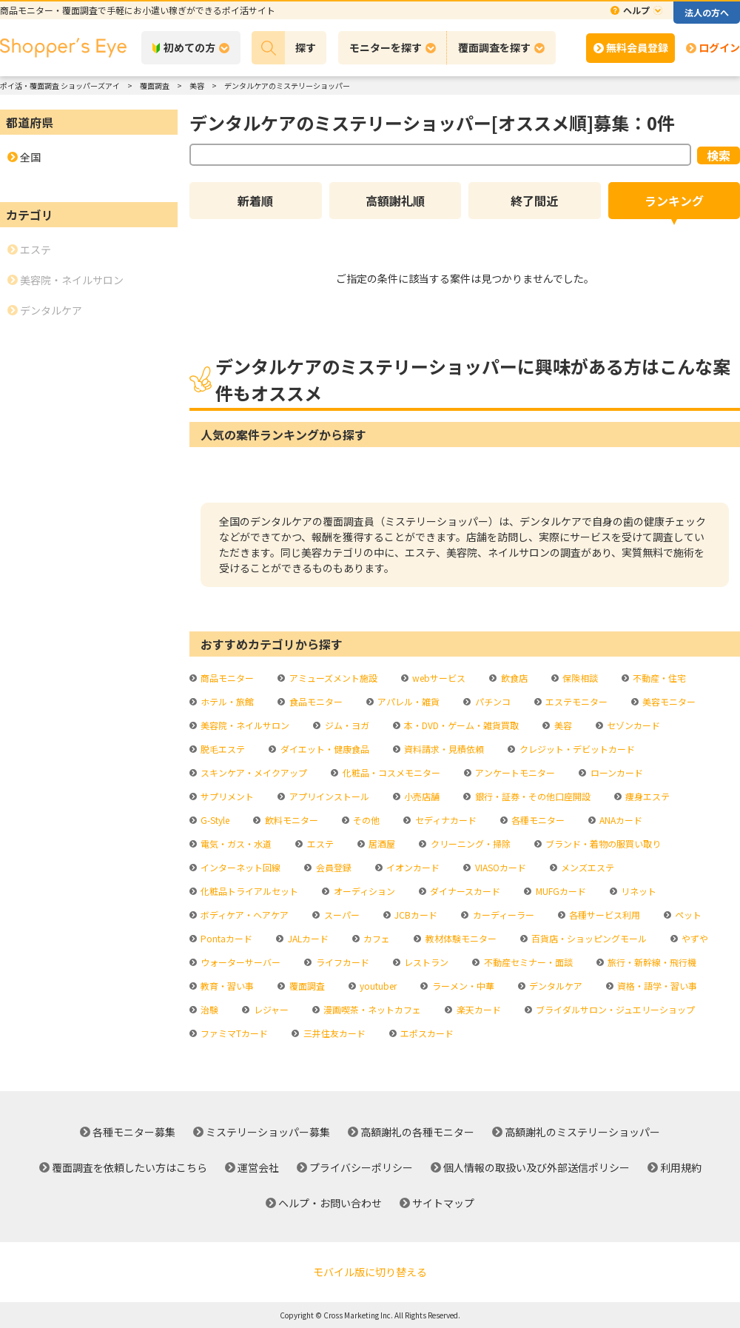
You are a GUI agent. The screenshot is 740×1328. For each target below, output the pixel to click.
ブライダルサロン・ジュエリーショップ (614, 1009)
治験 (208, 1009)
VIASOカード (499, 867)
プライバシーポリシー (361, 1167)
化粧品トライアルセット (248, 891)
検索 (718, 155)
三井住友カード (333, 1033)
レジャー (270, 1009)
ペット (687, 914)
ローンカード (615, 772)
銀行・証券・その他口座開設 (532, 796)
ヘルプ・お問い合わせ (330, 1202)
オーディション (363, 891)
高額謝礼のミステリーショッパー (582, 1131)
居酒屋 (380, 843)
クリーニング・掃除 (469, 843)
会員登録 (333, 867)
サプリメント (226, 796)
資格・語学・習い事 (656, 985)
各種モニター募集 (133, 1131)
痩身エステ (646, 796)
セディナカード (445, 820)
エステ (319, 843)
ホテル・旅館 (226, 701)
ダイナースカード (464, 891)
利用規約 (681, 1167)
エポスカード (426, 1033)
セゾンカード (632, 725)
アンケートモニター (514, 772)
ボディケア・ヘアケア (243, 914)
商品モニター (226, 677)
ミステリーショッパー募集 (268, 1131)
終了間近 (534, 200)
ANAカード (619, 820)
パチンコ (492, 701)
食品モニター (315, 701)
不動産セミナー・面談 (527, 962)
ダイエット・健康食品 (323, 748)
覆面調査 (306, 985)
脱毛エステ (221, 748)
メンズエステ (586, 867)
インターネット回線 (239, 867)
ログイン (719, 47)
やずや (693, 938)
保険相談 (579, 677)
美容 (562, 725)
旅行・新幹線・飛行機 (650, 962)
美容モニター (668, 701)
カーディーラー (502, 914)
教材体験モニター (460, 938)
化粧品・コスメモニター (390, 772)
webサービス (437, 677)
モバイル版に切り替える (370, 1271)
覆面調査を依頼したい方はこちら (129, 1167)
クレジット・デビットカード (576, 748)
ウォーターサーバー (239, 962)
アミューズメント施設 (332, 677)
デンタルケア (554, 985)
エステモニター (575, 701)
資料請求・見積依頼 (443, 748)
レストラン (425, 962)
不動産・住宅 (658, 677)
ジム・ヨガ (346, 725)
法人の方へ (706, 12)
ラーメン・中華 (462, 985)
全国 (30, 157)
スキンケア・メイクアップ (252, 772)
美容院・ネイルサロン (243, 725)
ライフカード (341, 962)
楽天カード (477, 1009)
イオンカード (412, 867)
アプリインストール (328, 796)
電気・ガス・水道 (235, 843)
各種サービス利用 (603, 914)
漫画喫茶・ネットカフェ (371, 1009)
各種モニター (537, 820)
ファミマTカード (233, 1033)
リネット (637, 891)
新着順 (255, 200)
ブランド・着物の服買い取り (602, 843)
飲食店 (513, 677)
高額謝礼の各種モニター (417, 1131)
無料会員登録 (637, 47)
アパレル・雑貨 (407, 701)
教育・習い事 (226, 985)
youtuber (377, 985)
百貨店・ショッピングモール (588, 938)
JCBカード (414, 914)
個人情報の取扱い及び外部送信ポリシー (536, 1167)
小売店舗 (421, 796)
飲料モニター (290, 820)
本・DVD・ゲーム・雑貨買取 (460, 725)
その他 (365, 820)
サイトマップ (443, 1202)
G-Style (213, 820)
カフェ (375, 938)
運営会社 (258, 1167)
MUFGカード (560, 891)
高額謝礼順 (395, 200)
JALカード (307, 938)
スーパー (341, 914)
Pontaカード (225, 938)
